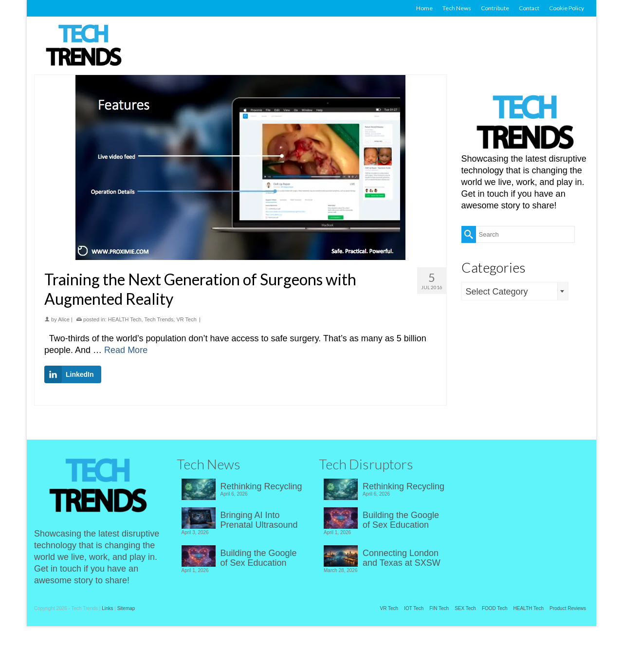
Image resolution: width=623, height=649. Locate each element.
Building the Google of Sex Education (258, 558)
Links (107, 608)
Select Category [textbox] (497, 292)
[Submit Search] (468, 234)
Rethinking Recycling (261, 486)
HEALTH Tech (125, 319)
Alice (64, 319)
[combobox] (514, 291)
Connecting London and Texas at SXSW (401, 558)
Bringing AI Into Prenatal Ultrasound (259, 520)
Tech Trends (158, 319)
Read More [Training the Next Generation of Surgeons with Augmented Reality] (125, 350)
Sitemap (126, 608)
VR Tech (186, 319)
